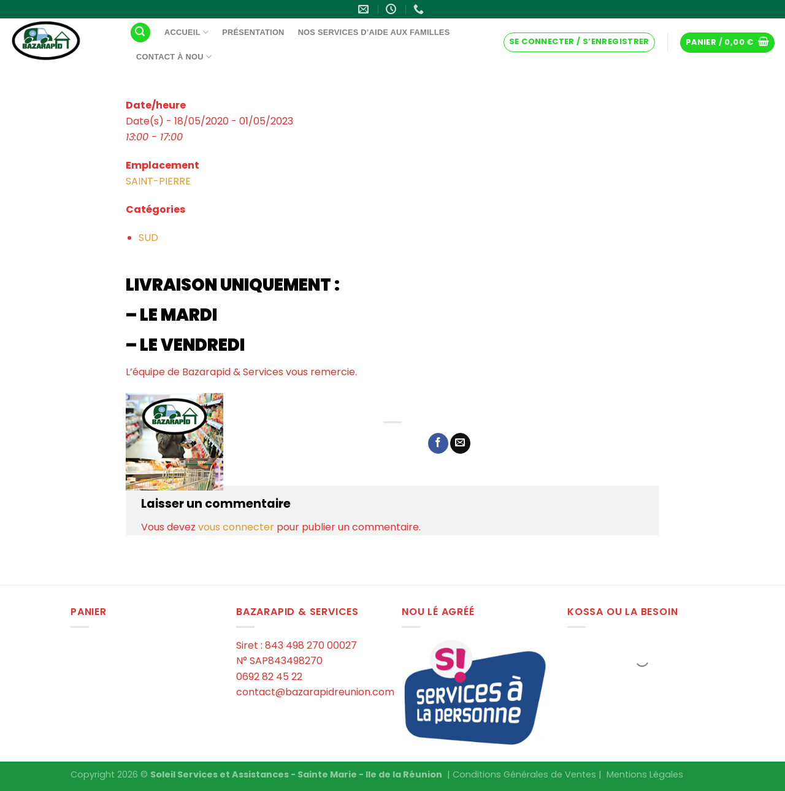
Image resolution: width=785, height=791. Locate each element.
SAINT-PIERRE (158, 181)
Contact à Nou (174, 57)
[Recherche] (140, 33)
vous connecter (236, 527)
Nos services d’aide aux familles (374, 32)
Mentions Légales (645, 774)
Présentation (253, 32)
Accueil (186, 32)
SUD (148, 238)
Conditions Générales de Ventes (524, 774)
